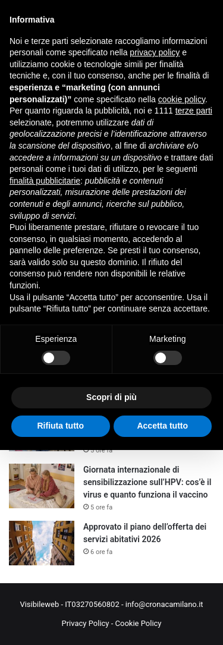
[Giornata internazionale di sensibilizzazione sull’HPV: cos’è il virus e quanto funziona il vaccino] (41, 486)
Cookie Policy (138, 623)
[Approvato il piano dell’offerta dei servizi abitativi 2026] (41, 543)
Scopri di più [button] (111, 397)
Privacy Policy (85, 623)
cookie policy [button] (181, 99)
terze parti (193, 110)
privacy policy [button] (155, 52)
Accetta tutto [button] (162, 425)
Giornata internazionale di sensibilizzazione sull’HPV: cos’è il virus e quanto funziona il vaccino (147, 482)
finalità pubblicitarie (45, 180)
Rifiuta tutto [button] (60, 425)
